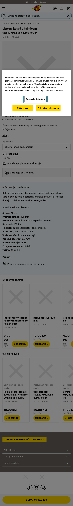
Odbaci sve (22, 108)
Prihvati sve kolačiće (48, 108)
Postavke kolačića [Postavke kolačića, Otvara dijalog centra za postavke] (35, 99)
